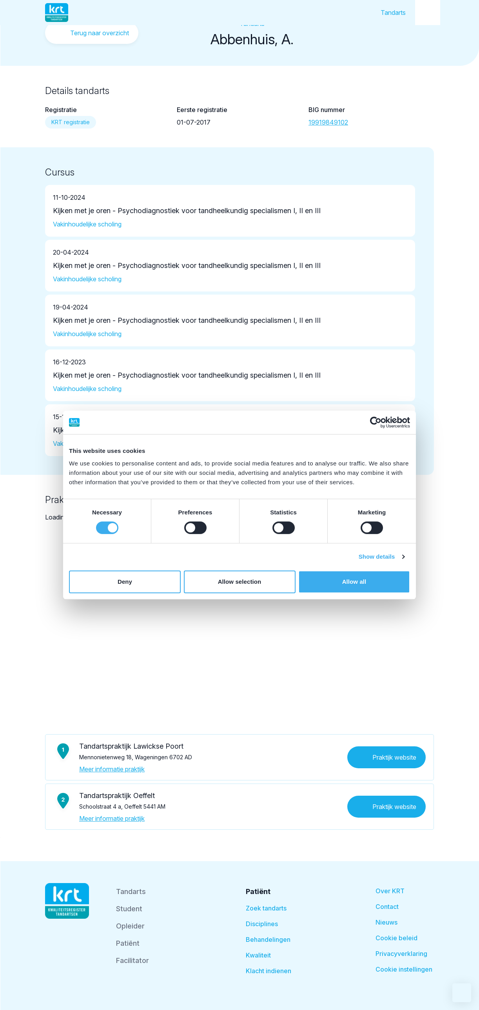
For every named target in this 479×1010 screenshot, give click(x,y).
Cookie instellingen (404, 969)
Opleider (130, 926)
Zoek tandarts (266, 908)
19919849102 (328, 122)
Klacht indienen (268, 971)
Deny (125, 581)
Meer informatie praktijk (112, 769)
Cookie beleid (396, 938)
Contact (387, 906)
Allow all (354, 581)
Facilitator (132, 960)
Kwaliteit (258, 955)
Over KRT (390, 891)
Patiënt (128, 943)
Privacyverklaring (401, 954)
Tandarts (393, 12)
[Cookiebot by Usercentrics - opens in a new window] (375, 422)
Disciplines (262, 924)
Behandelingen (268, 939)
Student (129, 909)
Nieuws (386, 922)
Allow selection (239, 581)
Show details (377, 556)
